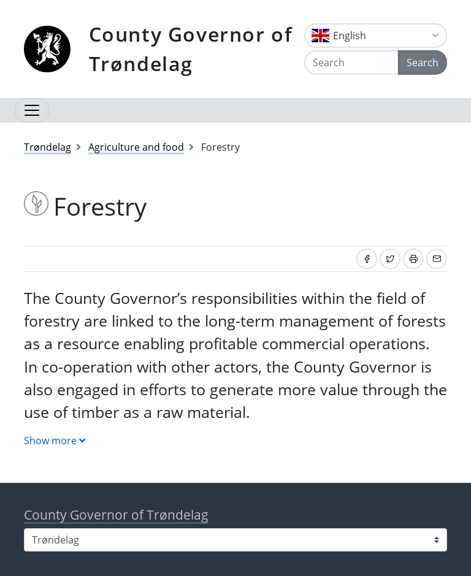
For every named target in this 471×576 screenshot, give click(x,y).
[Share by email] (436, 259)
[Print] (413, 259)
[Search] (351, 62)
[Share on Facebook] (366, 259)
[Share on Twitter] (390, 259)
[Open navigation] (32, 110)
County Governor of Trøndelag (191, 49)
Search (422, 62)
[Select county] (235, 539)
